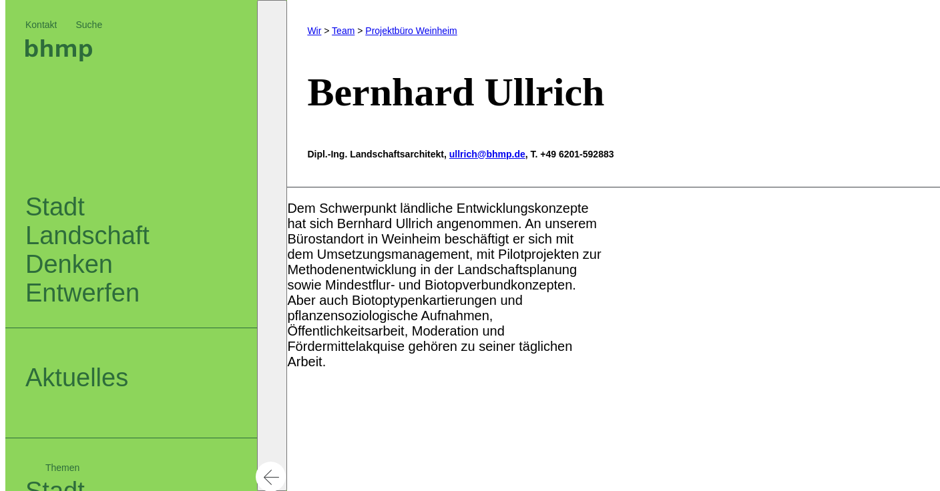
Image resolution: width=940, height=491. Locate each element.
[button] (272, 245)
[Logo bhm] (58, 56)
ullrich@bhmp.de (487, 154)
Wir (314, 30)
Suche (88, 24)
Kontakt (41, 24)
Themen (62, 467)
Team (343, 30)
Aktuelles (76, 378)
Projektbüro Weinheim (411, 30)
